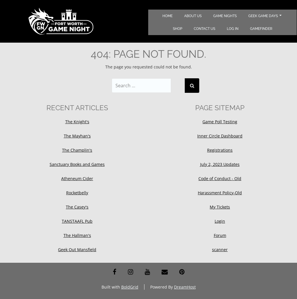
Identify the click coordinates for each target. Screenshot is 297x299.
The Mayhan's (77, 136)
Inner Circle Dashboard (219, 136)
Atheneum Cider (77, 178)
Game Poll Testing (219, 121)
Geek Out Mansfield (77, 249)
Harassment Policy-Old (220, 192)
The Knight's (77, 121)
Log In (232, 29)
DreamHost (185, 287)
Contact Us (204, 29)
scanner (220, 249)
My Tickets (220, 207)
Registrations (220, 150)
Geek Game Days (265, 16)
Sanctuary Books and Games (77, 164)
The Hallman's (77, 235)
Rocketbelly (77, 192)
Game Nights (225, 16)
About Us (193, 16)
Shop (177, 29)
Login (220, 221)
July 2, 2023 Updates (220, 164)
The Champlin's (77, 150)
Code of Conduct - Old (219, 178)
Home (167, 16)
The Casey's (77, 207)
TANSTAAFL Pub (77, 221)
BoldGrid (129, 287)
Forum (220, 235)
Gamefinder (261, 29)
